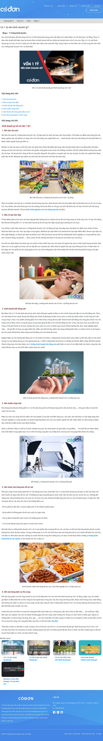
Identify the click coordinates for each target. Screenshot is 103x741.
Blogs (36, 21)
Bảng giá (73, 6)
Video (29, 21)
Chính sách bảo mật (88, 734)
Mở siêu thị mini (9, 99)
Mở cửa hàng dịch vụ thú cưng (15, 115)
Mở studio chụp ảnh (11, 108)
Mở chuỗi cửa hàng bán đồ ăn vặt (16, 112)
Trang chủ (48, 6)
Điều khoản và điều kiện (72, 734)
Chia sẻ (19, 21)
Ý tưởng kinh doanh (17, 33)
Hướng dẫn (85, 6)
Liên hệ (97, 6)
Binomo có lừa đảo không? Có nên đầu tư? (11, 681)
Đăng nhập (94, 10)
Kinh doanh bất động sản (13, 105)
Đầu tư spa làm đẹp (10, 102)
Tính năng (61, 6)
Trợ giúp (99, 734)
